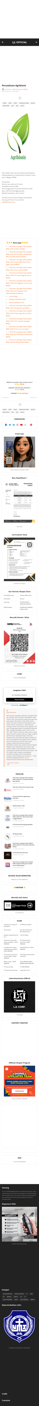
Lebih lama (33, 397)
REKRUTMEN (6, 106)
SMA (12, 106)
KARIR (9, 103)
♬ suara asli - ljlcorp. (13, 763)
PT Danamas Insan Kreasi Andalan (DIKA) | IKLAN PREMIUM (10, 956)
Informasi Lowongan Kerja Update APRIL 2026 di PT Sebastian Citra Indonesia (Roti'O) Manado (19, 291)
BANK (16, 1299)
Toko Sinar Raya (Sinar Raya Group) (23, 787)
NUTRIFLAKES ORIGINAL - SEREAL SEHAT (26, 608)
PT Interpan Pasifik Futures (11, 970)
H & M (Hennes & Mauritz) (20, 852)
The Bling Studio (17, 834)
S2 (25, 1297)
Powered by (19, 705)
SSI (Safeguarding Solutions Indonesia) (27, 955)
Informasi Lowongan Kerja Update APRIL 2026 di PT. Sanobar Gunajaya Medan (19, 321)
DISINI (22, 384)
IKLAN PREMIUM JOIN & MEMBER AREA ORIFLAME (27, 962)
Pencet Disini (19, 699)
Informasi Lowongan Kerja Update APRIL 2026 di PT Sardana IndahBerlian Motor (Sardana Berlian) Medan (19, 254)
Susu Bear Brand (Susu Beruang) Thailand (26, 930)
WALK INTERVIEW (7, 1299)
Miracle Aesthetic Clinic (16, 302)
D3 (3, 1297)
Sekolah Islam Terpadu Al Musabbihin (10, 925)
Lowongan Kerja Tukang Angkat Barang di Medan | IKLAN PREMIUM (11, 949)
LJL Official (19, 42)
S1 (27, 1294)
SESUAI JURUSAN (7, 1294)
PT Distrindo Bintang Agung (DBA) (23, 824)
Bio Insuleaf (7, 599)
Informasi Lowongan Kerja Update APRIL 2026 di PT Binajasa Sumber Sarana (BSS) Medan (23, 863)
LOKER (15, 103)
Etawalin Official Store (26, 595)
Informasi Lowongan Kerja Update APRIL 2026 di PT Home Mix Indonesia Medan (23, 844)
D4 (21, 1297)
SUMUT (22, 106)
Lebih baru (6, 397)
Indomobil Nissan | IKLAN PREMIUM (26, 948)
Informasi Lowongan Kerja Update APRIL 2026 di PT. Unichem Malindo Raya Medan (23, 779)
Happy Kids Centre (25, 970)
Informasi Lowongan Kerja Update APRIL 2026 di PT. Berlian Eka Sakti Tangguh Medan (23, 816)
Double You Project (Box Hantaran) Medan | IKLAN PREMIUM (11, 942)
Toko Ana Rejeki (24, 935)
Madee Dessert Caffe (19, 806)
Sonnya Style (7, 930)
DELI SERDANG (24, 1299)
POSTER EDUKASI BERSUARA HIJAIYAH (25, 603)
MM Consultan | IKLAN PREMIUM (10, 962)
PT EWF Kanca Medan (25, 924)
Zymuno (22, 599)
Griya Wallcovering (9, 595)
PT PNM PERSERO (24, 967)
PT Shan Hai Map (8, 967)
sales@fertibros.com (8, 202)
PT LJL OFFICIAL (23, 393)
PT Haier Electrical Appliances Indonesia (21, 797)
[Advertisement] (19, 19)
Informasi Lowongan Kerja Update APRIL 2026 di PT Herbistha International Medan (19, 334)
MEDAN (33, 103)
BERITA (33, 1299)
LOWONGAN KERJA (24, 103)
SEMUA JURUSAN (19, 1294)
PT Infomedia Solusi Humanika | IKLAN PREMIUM (25, 942)
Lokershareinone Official (20, 89)
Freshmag (6, 602)
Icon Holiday (13, 296)
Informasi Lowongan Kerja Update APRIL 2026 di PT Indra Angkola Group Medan (19, 275)
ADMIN (4, 103)
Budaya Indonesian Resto (17, 299)
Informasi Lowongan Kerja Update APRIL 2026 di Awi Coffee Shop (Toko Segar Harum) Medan (19, 262)
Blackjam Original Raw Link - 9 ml (11, 936)
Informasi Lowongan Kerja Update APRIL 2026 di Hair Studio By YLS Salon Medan (19, 313)
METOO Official (8, 607)
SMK (17, 106)
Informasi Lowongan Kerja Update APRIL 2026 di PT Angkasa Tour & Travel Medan (19, 283)
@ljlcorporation (11, 712)
